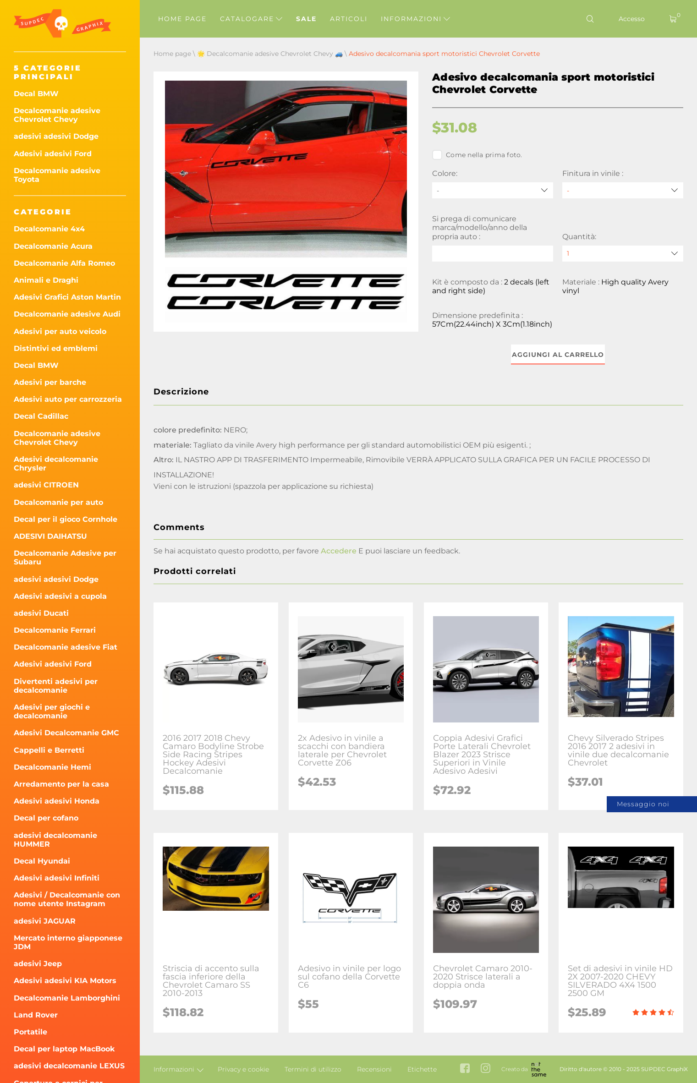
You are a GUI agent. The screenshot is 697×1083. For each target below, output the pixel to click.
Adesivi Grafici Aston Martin (67, 297)
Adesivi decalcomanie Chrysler (56, 463)
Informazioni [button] (415, 19)
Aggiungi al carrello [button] (558, 354)
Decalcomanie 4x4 (49, 228)
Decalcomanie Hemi (52, 767)
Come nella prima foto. (477, 155)
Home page (182, 19)
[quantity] (622, 254)
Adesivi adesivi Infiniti (56, 878)
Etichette (422, 1069)
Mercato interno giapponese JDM (68, 942)
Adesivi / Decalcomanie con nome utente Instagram (67, 899)
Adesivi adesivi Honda (56, 801)
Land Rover (36, 1015)
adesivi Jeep (38, 963)
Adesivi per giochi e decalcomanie (52, 711)
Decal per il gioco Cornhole (65, 519)
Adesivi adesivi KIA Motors (65, 980)
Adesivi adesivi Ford (53, 153)
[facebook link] (465, 1069)
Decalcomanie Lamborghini (67, 998)
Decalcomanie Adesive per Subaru (65, 557)
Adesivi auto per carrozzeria (68, 399)
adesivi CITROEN (46, 485)
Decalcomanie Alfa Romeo (64, 263)
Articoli (349, 19)
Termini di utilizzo (313, 1069)
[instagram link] (485, 1069)
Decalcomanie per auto (58, 502)
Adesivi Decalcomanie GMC (66, 732)
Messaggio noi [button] (643, 804)
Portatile (30, 1032)
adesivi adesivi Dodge (56, 136)
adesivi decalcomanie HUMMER (55, 839)
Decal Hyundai (42, 861)
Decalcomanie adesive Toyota (57, 175)
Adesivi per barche (50, 382)
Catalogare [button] (251, 19)
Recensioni (374, 1069)
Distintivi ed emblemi (56, 348)
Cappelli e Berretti (49, 750)
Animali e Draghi (46, 280)
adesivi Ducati (41, 613)
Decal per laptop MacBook (64, 1049)
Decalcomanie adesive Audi (67, 314)
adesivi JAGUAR (45, 921)
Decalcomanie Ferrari (55, 630)
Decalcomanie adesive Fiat (65, 647)
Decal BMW (36, 93)
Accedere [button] (339, 551)
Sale (306, 19)
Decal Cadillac (41, 416)
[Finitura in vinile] (622, 190)
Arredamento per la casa (61, 784)
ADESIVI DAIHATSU (50, 536)
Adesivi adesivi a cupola (60, 596)
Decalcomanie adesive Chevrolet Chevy (57, 115)
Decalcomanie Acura (53, 246)
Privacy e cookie (243, 1069)
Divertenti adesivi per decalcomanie (56, 686)
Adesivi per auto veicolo (60, 331)
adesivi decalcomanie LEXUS (69, 1065)
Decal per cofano (46, 818)
